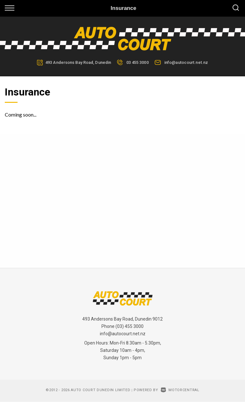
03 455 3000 (137, 62)
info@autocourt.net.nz (186, 62)
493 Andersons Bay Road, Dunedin (78, 62)
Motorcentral (180, 390)
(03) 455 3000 (129, 326)
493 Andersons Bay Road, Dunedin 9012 (122, 319)
